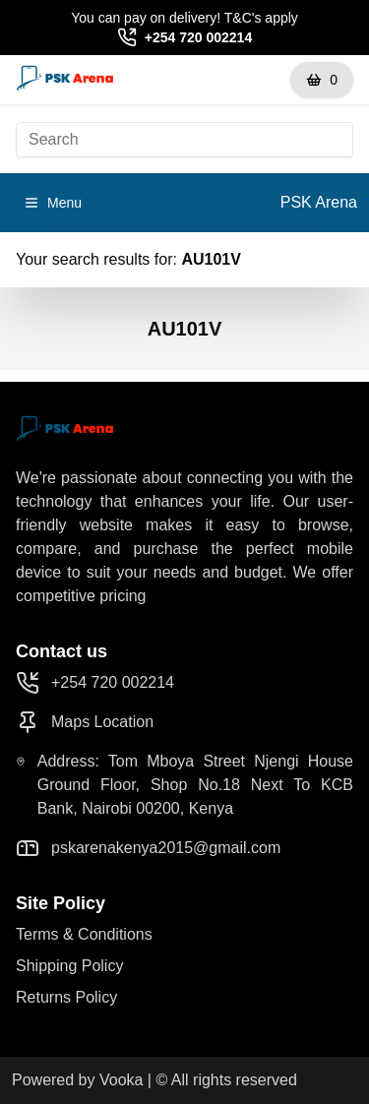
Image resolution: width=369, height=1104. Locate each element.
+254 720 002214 (198, 37)
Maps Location (85, 722)
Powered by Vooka (77, 1080)
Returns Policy (66, 997)
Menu (53, 203)
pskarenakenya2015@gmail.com (148, 848)
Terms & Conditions (84, 934)
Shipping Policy (69, 965)
